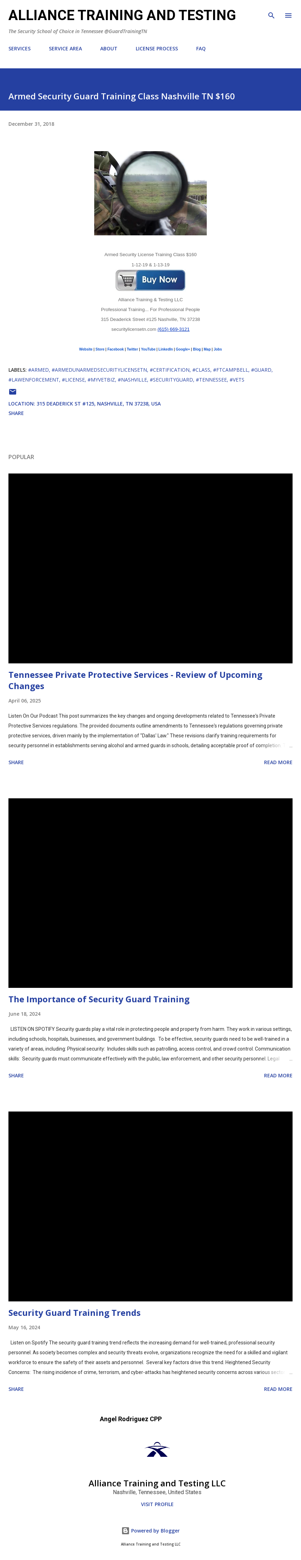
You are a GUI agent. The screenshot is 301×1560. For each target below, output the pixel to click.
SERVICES (19, 48)
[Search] (271, 12)
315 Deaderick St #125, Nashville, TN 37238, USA (99, 403)
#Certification (170, 369)
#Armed (38, 369)
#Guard (261, 369)
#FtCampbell (230, 369)
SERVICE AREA (65, 48)
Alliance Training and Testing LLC (157, 1483)
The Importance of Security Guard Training (99, 999)
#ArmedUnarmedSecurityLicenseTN (99, 369)
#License (73, 379)
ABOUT (108, 48)
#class (201, 369)
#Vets (237, 379)
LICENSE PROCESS (157, 48)
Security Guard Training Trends (74, 1312)
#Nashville (132, 379)
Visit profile (157, 1504)
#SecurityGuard (171, 379)
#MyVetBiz (101, 379)
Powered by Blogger (150, 1530)
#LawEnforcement (33, 379)
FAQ (201, 48)
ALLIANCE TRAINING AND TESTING (122, 15)
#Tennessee (211, 379)
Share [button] (16, 413)
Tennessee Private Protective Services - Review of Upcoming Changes (135, 680)
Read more (278, 762)
